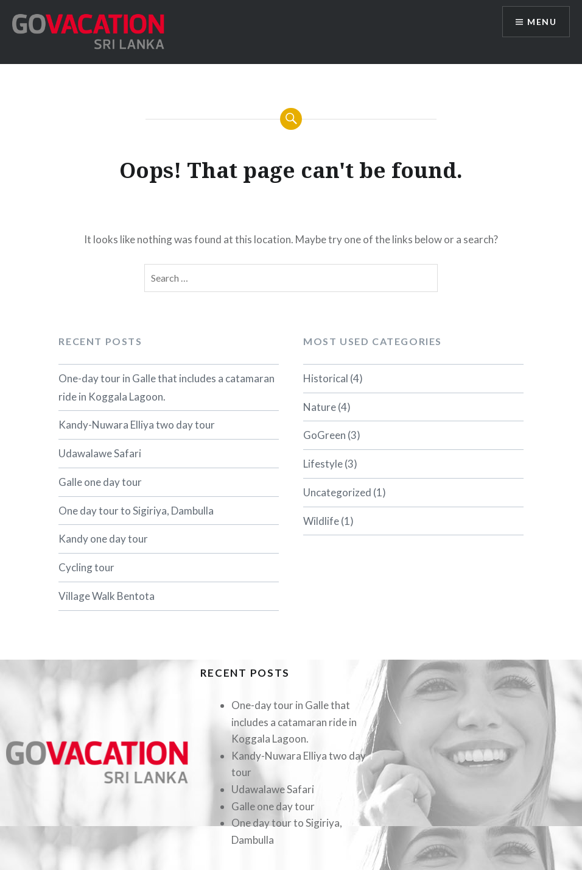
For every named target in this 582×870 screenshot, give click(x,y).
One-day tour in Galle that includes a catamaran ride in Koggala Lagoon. (166, 387)
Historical (325, 378)
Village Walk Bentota (106, 596)
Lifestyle (323, 463)
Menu (541, 21)
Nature (319, 407)
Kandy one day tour (103, 538)
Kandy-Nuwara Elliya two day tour (136, 424)
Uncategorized (337, 492)
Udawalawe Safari (99, 453)
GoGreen (324, 435)
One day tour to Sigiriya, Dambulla (136, 510)
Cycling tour (86, 567)
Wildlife (321, 521)
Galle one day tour (100, 482)
